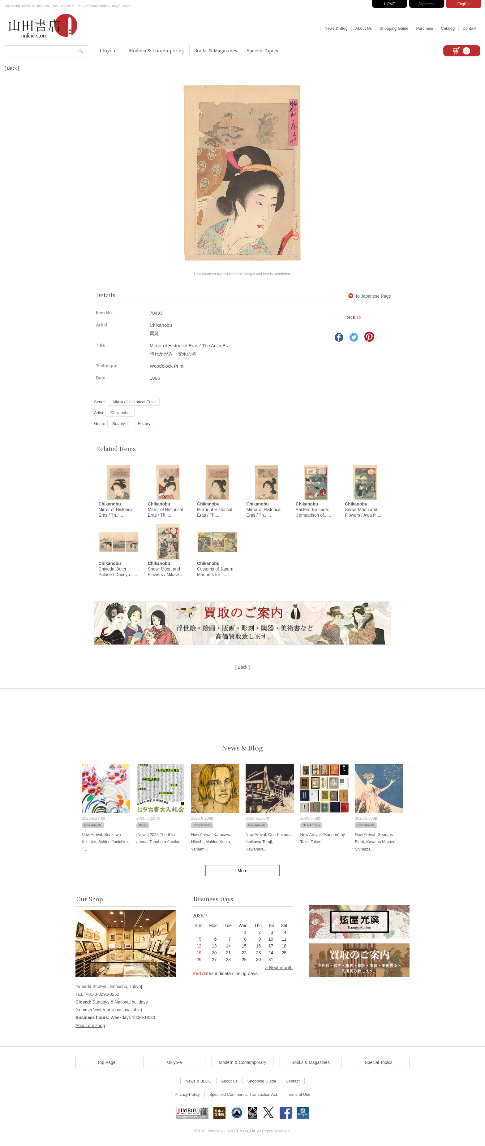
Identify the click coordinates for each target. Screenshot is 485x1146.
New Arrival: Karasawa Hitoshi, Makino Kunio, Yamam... (211, 842)
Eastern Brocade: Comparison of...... (313, 510)
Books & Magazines (215, 50)
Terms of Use (299, 1094)
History (144, 423)
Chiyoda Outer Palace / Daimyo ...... (118, 569)
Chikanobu (120, 412)
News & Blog (335, 28)
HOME (389, 4)
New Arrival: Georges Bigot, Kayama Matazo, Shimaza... (375, 842)
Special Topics (262, 50)
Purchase (424, 28)
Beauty (118, 423)
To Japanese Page (369, 296)
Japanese (426, 4)
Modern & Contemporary (157, 50)
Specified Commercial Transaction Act (243, 1094)
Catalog (448, 28)
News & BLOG (198, 1081)
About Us (363, 28)
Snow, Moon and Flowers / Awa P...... (364, 510)
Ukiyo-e (108, 50)
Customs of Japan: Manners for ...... (215, 569)
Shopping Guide (394, 28)
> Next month (279, 967)
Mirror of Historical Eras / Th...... (116, 510)
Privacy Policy (187, 1094)
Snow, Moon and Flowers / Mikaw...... (167, 569)
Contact (469, 28)
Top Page (106, 1062)
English (463, 4)
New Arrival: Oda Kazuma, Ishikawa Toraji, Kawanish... (269, 842)
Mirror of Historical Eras (134, 402)
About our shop (90, 1025)
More (242, 870)
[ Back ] (12, 68)
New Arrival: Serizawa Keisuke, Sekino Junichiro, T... (105, 842)
